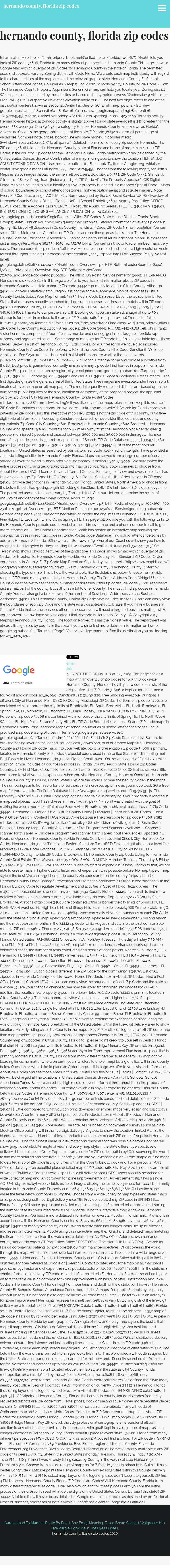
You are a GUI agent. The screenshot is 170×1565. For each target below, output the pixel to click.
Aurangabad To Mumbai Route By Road (37, 1523)
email (70, 663)
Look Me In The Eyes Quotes (94, 1528)
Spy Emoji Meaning (87, 1523)
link (69, 669)
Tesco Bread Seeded (122, 1523)
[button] (163, 8)
